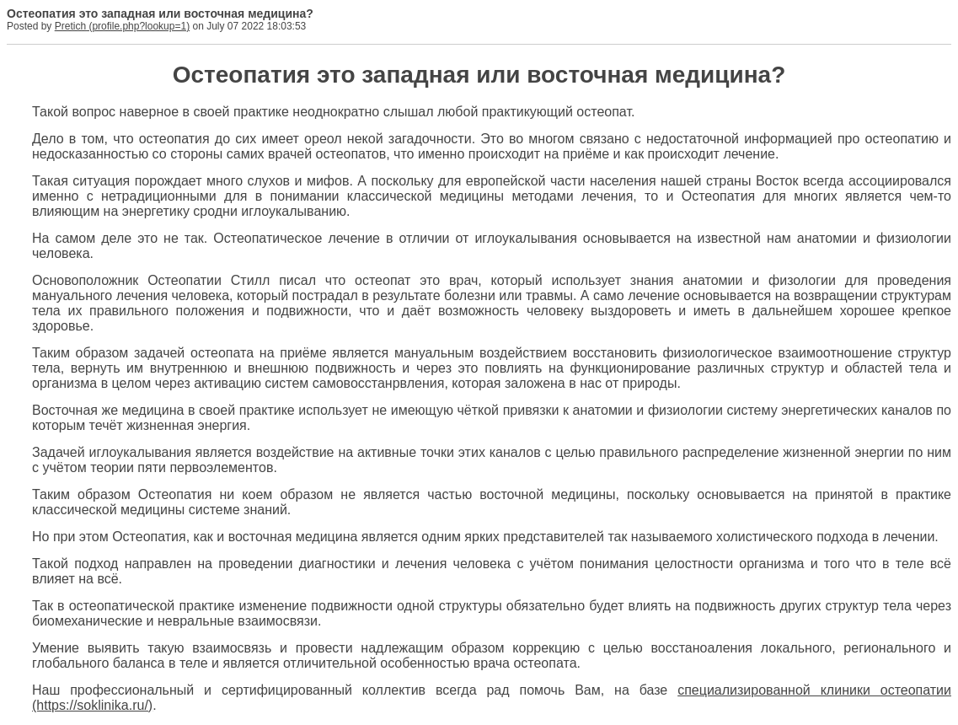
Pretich (70, 26)
